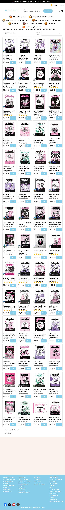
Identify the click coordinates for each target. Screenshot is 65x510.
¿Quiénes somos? (24, 492)
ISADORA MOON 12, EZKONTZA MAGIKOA (55, 418)
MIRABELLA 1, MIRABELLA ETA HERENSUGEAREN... (24, 57)
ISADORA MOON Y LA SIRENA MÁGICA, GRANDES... (55, 363)
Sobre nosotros (23, 480)
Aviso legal (22, 477)
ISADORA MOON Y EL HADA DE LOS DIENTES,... (9, 113)
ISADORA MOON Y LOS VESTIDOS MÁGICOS (9, 307)
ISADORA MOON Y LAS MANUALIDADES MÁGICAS (40, 224)
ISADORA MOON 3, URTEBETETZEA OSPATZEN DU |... (23, 308)
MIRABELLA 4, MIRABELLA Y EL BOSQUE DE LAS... (54, 335)
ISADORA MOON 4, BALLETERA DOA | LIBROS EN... (39, 113)
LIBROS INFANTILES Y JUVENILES (43, 17)
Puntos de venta (48, 5)
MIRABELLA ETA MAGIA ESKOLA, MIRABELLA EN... (7, 57)
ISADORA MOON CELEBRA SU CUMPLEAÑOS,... (38, 196)
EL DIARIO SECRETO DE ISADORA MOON (40, 251)
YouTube (13, 505)
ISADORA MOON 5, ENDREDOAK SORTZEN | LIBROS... (9, 335)
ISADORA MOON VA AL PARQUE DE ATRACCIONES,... (24, 85)
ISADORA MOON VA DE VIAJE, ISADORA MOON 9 (54, 252)
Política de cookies (25, 482)
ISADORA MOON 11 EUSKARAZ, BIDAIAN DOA (39, 168)
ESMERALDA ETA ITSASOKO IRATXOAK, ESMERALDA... (24, 168)
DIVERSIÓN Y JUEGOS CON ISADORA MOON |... (9, 280)
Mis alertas (37, 482)
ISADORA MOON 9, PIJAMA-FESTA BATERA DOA (23, 391)
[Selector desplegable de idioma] (59, 5)
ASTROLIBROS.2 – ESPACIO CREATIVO (9, 487)
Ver (13, 62)
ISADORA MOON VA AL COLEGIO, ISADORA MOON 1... (40, 335)
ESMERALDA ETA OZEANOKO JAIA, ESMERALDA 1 (38, 140)
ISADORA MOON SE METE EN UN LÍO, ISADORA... (8, 224)
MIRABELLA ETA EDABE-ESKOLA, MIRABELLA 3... (38, 57)
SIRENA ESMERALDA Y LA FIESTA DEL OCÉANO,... (40, 391)
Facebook (5, 505)
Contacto (37, 480)
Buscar (48, 11)
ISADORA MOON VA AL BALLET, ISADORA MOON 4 (55, 196)
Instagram (18, 505)
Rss (9, 505)
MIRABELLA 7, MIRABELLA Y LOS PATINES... (53, 391)
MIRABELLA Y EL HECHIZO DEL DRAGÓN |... (24, 280)
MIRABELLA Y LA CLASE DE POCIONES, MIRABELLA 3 (40, 308)
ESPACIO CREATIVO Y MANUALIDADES (48, 20)
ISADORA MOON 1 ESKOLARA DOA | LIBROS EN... (39, 85)
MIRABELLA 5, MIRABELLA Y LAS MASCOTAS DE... (38, 363)
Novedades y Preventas (33, 27)
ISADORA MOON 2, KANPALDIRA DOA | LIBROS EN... (54, 85)
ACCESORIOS (15, 24)
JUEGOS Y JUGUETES (19, 17)
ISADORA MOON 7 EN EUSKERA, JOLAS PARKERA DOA (24, 363)
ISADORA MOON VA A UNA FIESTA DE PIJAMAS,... (24, 252)
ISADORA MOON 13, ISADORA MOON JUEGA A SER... (8, 168)
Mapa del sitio (7, 492)
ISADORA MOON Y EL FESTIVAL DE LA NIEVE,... (9, 419)
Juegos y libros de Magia (34, 24)
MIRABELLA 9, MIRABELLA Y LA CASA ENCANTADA (24, 196)
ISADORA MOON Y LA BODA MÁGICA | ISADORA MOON (39, 280)
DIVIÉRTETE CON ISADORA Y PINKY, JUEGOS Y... (23, 335)
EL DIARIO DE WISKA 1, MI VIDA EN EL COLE (55, 56)
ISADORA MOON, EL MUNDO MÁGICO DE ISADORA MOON (9, 391)
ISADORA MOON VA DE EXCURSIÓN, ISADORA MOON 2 (54, 168)
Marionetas (51, 24)
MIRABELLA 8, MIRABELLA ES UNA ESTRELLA (8, 196)
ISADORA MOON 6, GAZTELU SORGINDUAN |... (55, 113)
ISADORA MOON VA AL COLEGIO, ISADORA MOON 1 (9, 85)
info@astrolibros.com (57, 502)
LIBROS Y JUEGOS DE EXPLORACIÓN (18, 20)
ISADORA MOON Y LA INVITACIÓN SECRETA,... (24, 140)
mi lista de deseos (39, 484)
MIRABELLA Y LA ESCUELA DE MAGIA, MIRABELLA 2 (55, 280)
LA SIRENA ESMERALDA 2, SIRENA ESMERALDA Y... (24, 419)
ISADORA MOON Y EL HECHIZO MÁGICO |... (9, 251)
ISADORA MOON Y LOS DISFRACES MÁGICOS (55, 223)
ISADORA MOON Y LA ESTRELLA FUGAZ (24, 112)
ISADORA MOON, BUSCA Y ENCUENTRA (9, 363)
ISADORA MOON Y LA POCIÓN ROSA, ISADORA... (9, 140)
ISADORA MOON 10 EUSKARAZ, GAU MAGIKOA (54, 140)
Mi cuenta (37, 477)
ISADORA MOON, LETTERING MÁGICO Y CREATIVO (40, 419)
